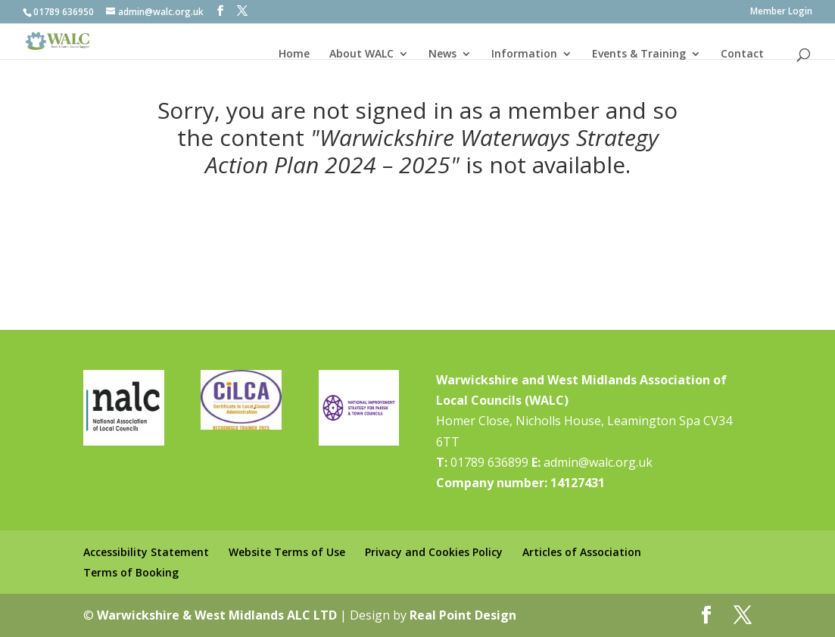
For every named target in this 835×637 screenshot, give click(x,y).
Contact (742, 53)
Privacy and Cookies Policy (434, 552)
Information (524, 53)
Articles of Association (581, 552)
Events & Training (639, 53)
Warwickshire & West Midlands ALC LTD (217, 615)
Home (294, 53)
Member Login (781, 12)
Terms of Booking (131, 572)
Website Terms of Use (287, 552)
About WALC (361, 53)
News (442, 53)
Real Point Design (463, 615)
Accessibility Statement (146, 552)
